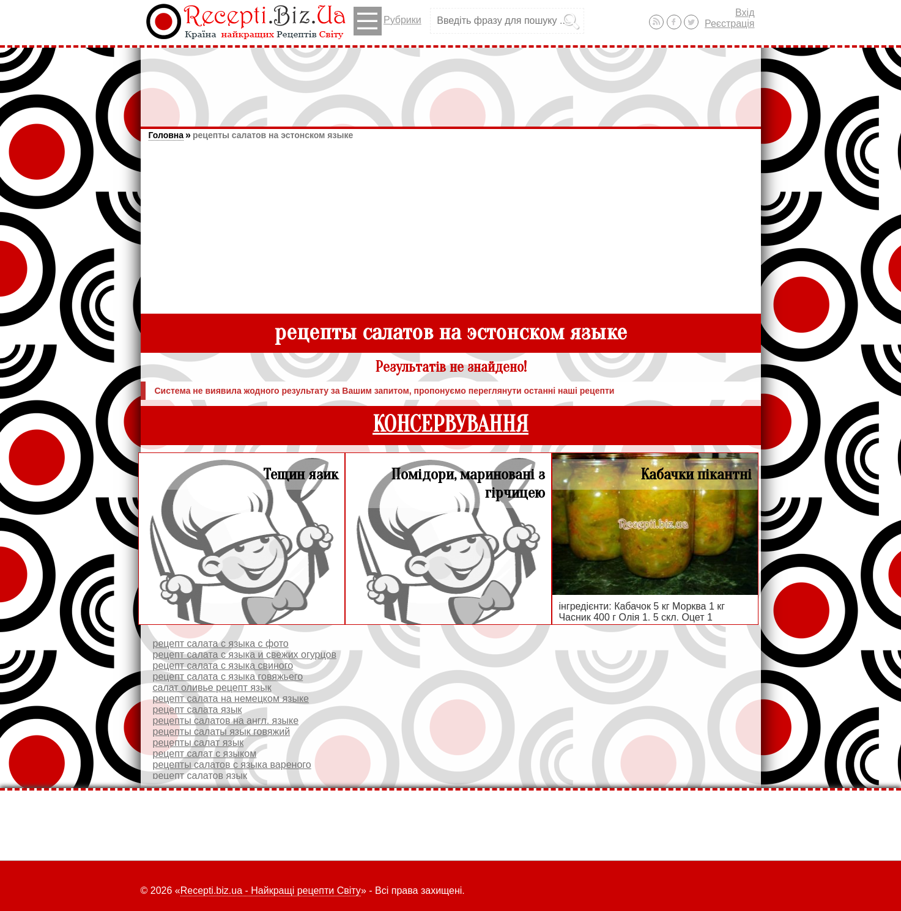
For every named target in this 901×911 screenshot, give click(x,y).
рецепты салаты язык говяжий (222, 731)
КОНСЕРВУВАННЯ (450, 424)
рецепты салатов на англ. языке (226, 720)
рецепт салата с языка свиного (223, 665)
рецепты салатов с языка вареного (232, 764)
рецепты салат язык (198, 742)
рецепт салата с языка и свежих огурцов (244, 654)
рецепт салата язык (197, 709)
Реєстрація (730, 23)
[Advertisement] (450, 81)
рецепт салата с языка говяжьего (228, 676)
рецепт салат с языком (205, 753)
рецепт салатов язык (200, 775)
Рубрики (387, 21)
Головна (166, 135)
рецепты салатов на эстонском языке (273, 135)
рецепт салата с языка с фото (221, 643)
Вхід (744, 12)
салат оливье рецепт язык (212, 687)
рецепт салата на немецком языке (231, 698)
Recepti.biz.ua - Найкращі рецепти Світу (270, 890)
